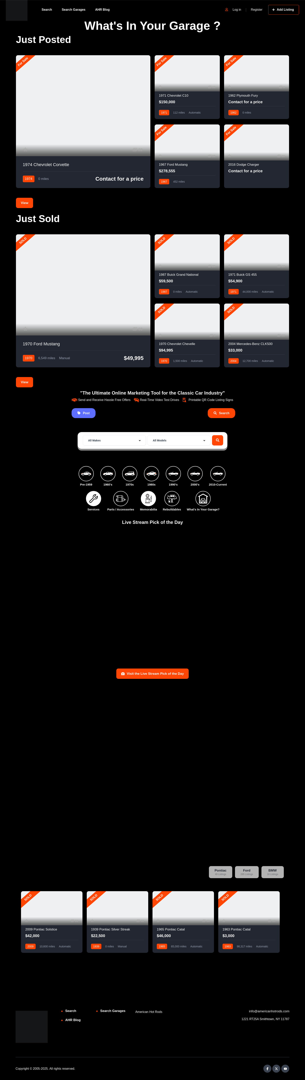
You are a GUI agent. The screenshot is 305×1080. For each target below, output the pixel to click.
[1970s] (129, 473)
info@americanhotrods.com (269, 1011)
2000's (195, 484)
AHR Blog (102, 9)
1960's (107, 484)
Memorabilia (148, 509)
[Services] (93, 498)
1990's (173, 484)
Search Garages (73, 9)
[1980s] (151, 473)
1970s (130, 484)
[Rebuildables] (172, 498)
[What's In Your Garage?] (203, 498)
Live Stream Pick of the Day (152, 522)
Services (94, 509)
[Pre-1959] (86, 473)
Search (47, 9)
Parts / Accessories (120, 509)
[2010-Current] (217, 473)
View (24, 203)
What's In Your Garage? (203, 509)
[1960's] (108, 473)
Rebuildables (172, 509)
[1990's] (173, 473)
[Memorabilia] (148, 498)
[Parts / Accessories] (120, 498)
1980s (151, 484)
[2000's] (195, 473)
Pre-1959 (86, 484)
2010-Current (218, 484)
